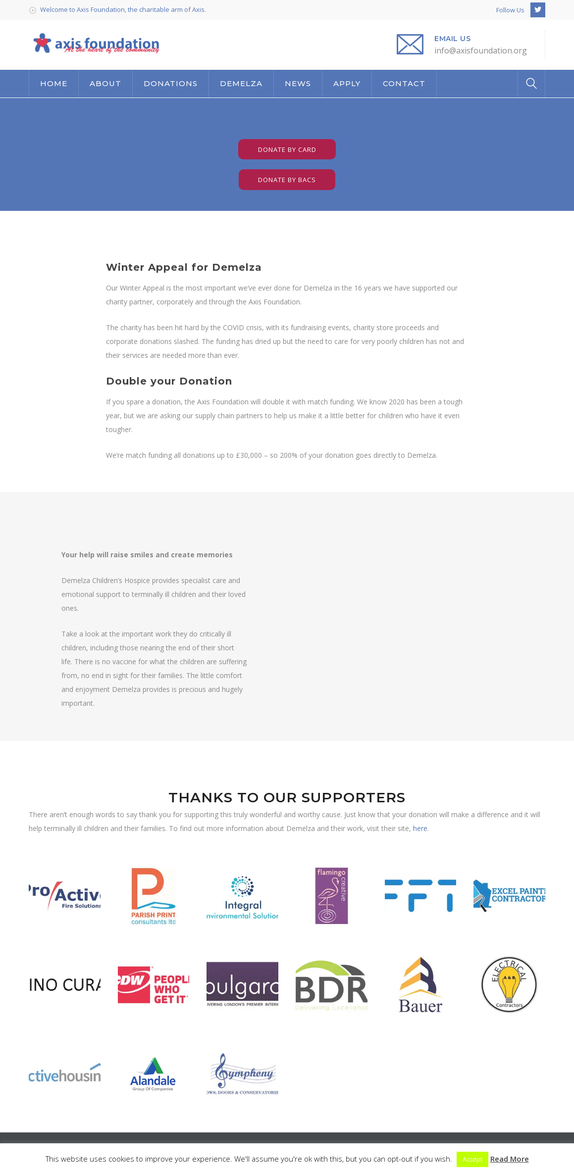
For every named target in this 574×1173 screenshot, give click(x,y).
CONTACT (404, 83)
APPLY (347, 83)
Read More (509, 1159)
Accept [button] (472, 1159)
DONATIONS (171, 83)
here (420, 828)
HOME (53, 83)
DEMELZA (241, 83)
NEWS (298, 83)
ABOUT (105, 83)
